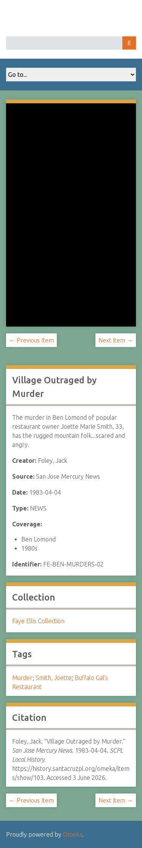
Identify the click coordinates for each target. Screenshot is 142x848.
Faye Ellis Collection (38, 621)
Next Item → (115, 340)
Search (129, 43)
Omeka (72, 834)
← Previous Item (31, 340)
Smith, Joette (54, 677)
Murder (22, 677)
